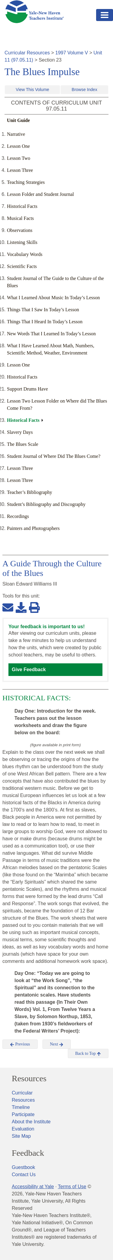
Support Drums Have (27, 388)
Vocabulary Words (24, 254)
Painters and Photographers (33, 528)
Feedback (28, 1153)
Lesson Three (20, 170)
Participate (23, 1114)
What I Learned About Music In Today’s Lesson (53, 297)
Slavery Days (20, 432)
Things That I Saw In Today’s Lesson (43, 309)
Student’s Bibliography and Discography (46, 504)
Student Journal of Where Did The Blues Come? (53, 456)
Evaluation (23, 1128)
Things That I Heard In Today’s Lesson (45, 321)
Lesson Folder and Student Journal (40, 194)
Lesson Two (18, 158)
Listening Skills (22, 242)
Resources (29, 1078)
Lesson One (18, 146)
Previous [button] (20, 1044)
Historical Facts (22, 206)
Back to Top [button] (88, 1053)
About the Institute (31, 1121)
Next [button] (57, 1044)
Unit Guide (18, 120)
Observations (19, 230)
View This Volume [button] (32, 89)
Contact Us (24, 1174)
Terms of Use (72, 1186)
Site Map (21, 1136)
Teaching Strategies (26, 182)
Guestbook (23, 1167)
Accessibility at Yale (33, 1186)
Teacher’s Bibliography (29, 492)
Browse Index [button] (84, 89)
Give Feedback (29, 669)
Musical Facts (20, 218)
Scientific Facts (22, 266)
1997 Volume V (71, 52)
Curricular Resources (27, 52)
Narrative (16, 134)
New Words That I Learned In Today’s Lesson (51, 333)
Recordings (18, 516)
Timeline (21, 1107)
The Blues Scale (22, 444)
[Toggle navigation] (104, 15)
